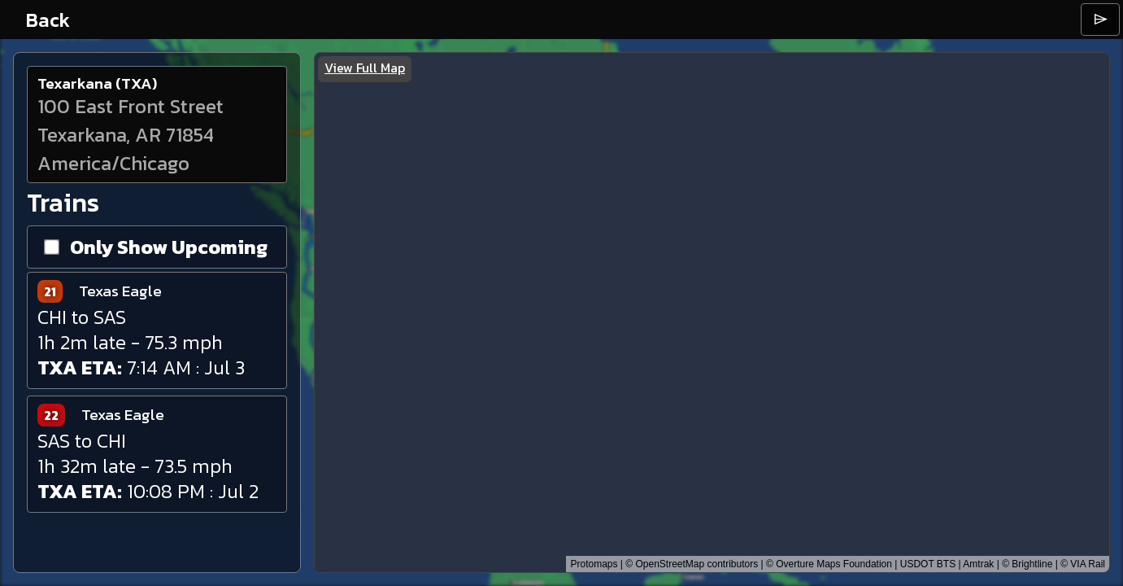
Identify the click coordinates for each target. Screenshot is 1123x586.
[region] (712, 312)
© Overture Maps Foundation (829, 564)
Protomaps (593, 564)
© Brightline (1027, 564)
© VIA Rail (1082, 564)
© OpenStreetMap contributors (691, 564)
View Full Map (364, 67)
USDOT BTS (927, 564)
